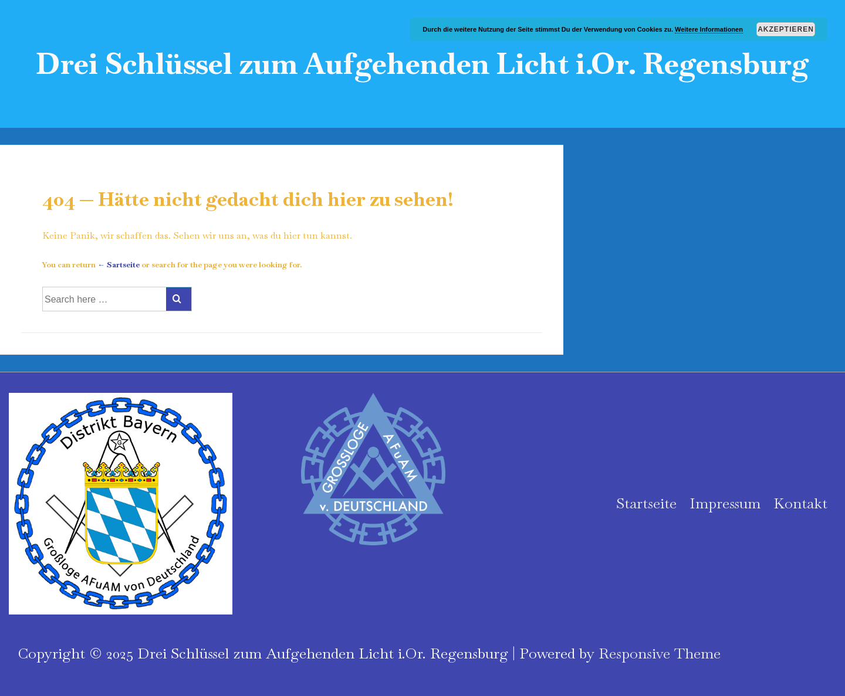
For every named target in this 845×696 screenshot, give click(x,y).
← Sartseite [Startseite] (118, 265)
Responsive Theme (660, 653)
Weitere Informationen (709, 29)
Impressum (724, 503)
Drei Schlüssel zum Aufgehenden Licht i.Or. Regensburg (422, 64)
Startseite (646, 503)
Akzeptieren (786, 29)
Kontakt (800, 503)
